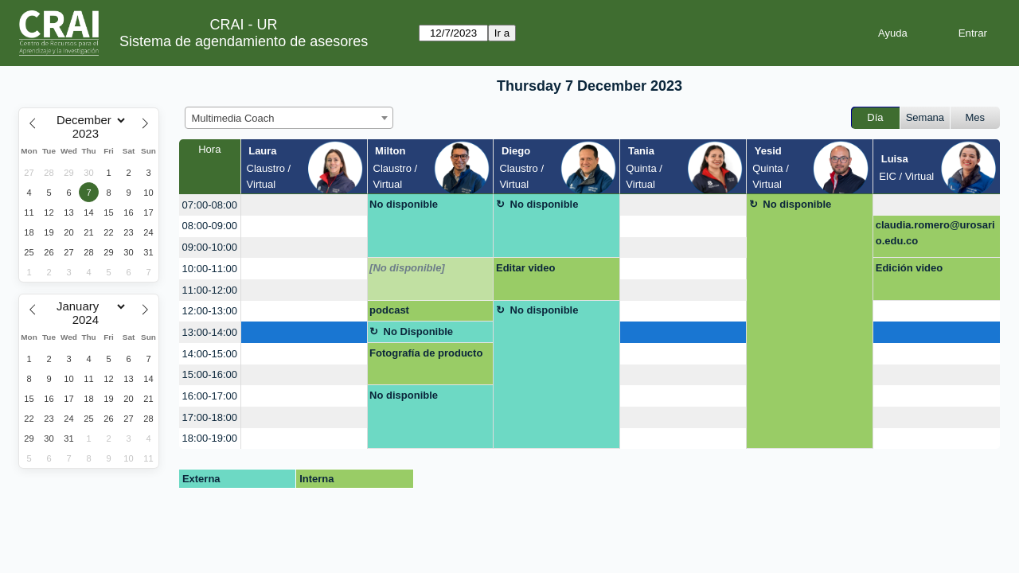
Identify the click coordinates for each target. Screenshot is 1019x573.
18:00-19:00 (209, 438)
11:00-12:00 (209, 290)
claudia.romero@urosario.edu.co (935, 233)
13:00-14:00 (209, 332)
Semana (925, 117)
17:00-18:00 (209, 417)
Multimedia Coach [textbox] (233, 118)
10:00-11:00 (209, 269)
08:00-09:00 (209, 226)
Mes (976, 117)
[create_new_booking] (304, 205)
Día (875, 117)
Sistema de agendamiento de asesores (243, 41)
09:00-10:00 (209, 247)
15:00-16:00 (209, 374)
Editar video (525, 268)
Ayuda (893, 33)
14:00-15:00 (209, 354)
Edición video (909, 268)
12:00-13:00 (209, 311)
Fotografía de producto (425, 353)
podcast (389, 310)
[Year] (89, 133)
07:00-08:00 (209, 205)
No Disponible (418, 331)
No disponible (403, 204)
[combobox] (289, 118)
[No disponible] (407, 268)
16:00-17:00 (209, 396)
